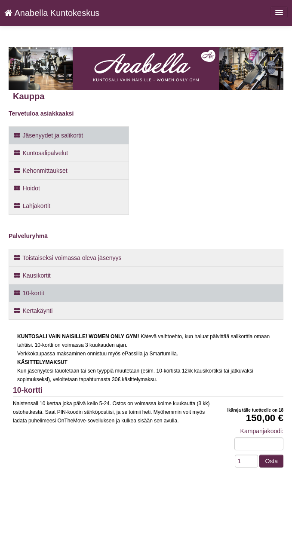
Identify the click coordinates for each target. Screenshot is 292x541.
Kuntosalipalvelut (40, 153)
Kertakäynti (32, 310)
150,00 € (264, 418)
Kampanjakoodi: (261, 431)
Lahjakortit (31, 205)
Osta (271, 461)
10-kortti (28, 390)
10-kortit (28, 293)
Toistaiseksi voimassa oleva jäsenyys (67, 257)
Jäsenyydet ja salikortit (48, 135)
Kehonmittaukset (40, 170)
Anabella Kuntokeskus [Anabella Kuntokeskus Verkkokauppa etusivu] (51, 13)
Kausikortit (32, 275)
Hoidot (26, 188)
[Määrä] (246, 461)
